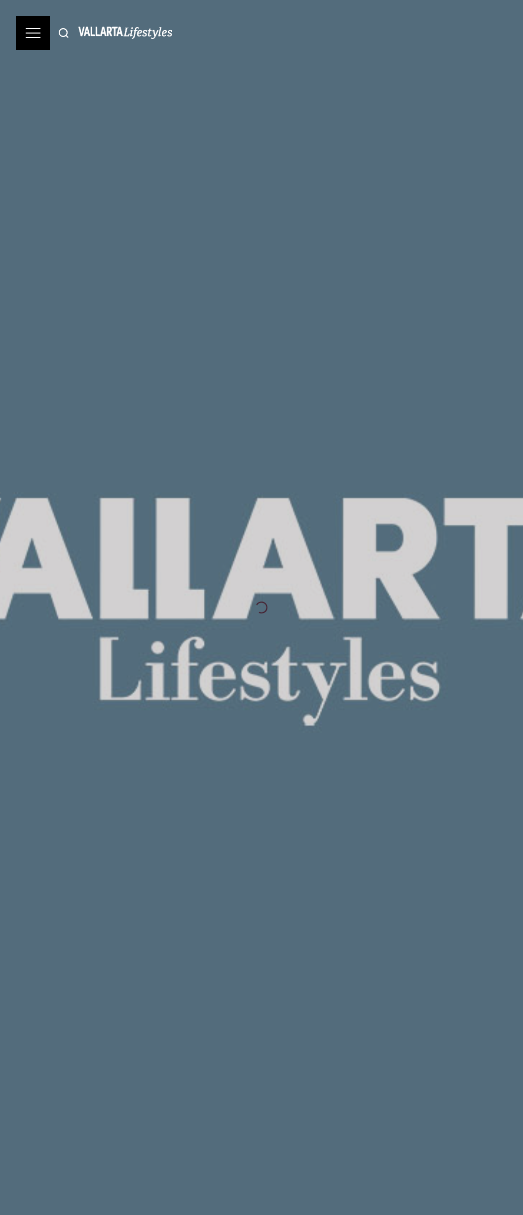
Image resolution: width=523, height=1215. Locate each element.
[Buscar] (64, 33)
